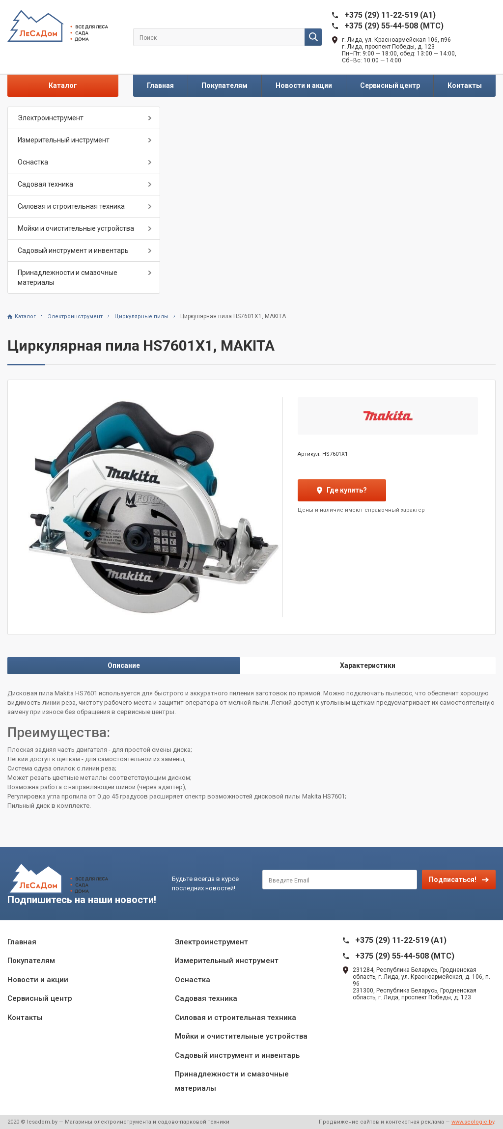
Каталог (63, 85)
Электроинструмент (51, 118)
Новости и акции (304, 85)
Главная (160, 85)
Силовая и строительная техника (71, 206)
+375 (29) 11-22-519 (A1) (390, 15)
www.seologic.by (472, 1122)
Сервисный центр (390, 85)
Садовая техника (45, 184)
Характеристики (367, 665)
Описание (124, 665)
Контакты (464, 85)
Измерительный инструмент (64, 140)
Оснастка (33, 162)
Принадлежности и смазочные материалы (67, 277)
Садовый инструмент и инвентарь (73, 250)
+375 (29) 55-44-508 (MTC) (394, 25)
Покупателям (224, 85)
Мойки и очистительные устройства (76, 228)
